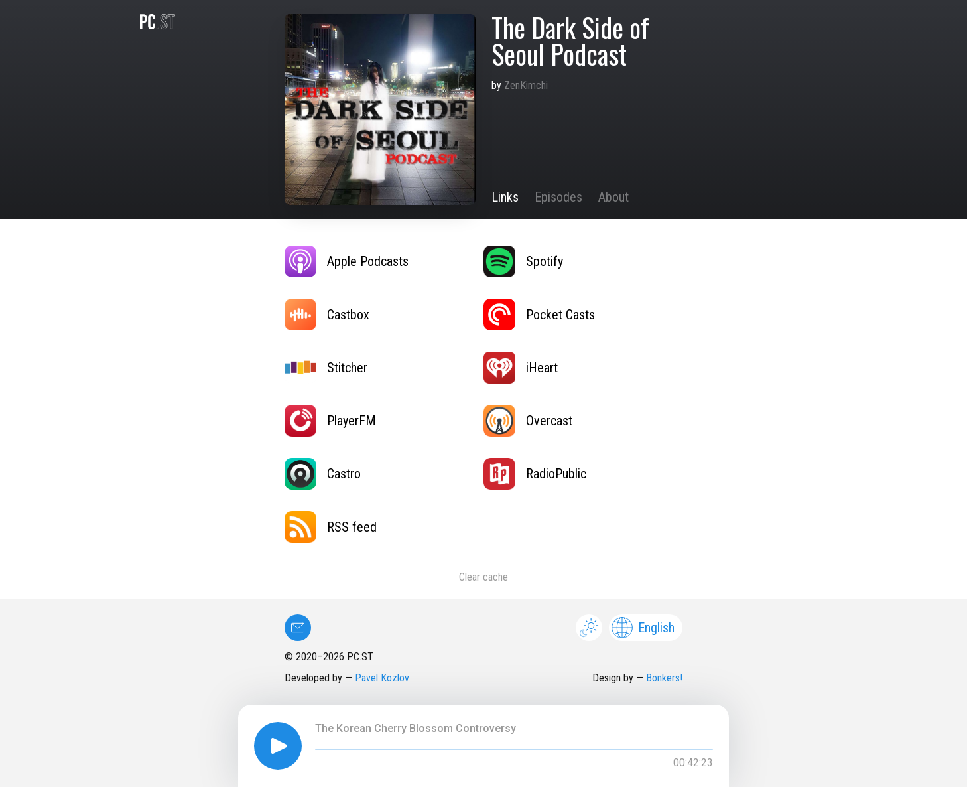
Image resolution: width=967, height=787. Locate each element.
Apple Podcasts (347, 261)
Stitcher (326, 368)
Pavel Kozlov (382, 678)
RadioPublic (534, 474)
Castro (323, 474)
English (643, 627)
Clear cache (483, 577)
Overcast (527, 421)
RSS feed (331, 527)
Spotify (523, 261)
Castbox (327, 314)
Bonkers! (664, 678)
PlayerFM (330, 421)
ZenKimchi (526, 85)
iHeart (520, 368)
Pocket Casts (539, 314)
